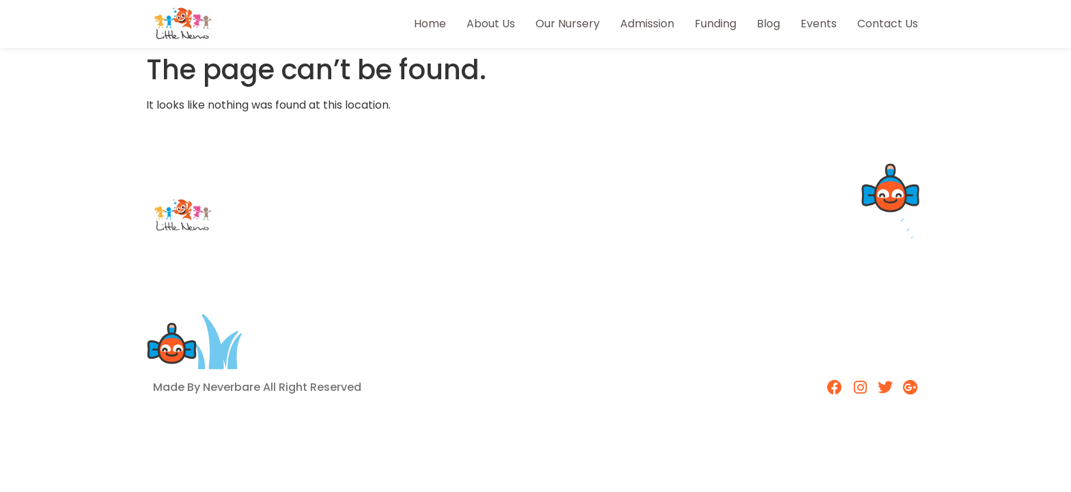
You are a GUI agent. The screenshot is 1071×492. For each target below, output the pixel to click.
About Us (491, 23)
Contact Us (887, 23)
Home (430, 23)
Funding (715, 23)
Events (819, 23)
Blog (768, 23)
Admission (647, 23)
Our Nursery (568, 23)
